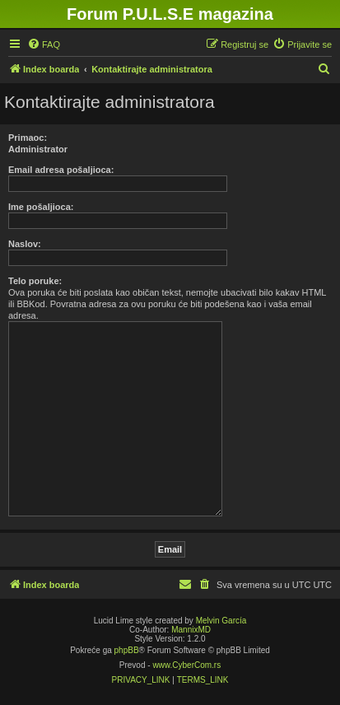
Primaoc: (27, 137)
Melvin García (221, 620)
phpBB (126, 650)
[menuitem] (43, 44)
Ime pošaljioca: (40, 207)
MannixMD (191, 629)
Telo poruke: (35, 281)
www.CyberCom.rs (186, 665)
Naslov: (24, 244)
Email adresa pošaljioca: (61, 170)
